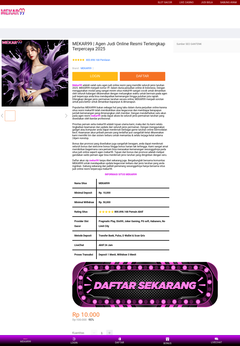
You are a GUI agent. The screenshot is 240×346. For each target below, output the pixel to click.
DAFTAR (119, 341)
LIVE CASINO (186, 2)
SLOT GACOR (165, 2)
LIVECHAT (216, 341)
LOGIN (74, 340)
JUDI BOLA (207, 2)
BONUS (167, 341)
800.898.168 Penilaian (98, 60)
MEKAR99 (86, 68)
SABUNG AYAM (228, 2)
